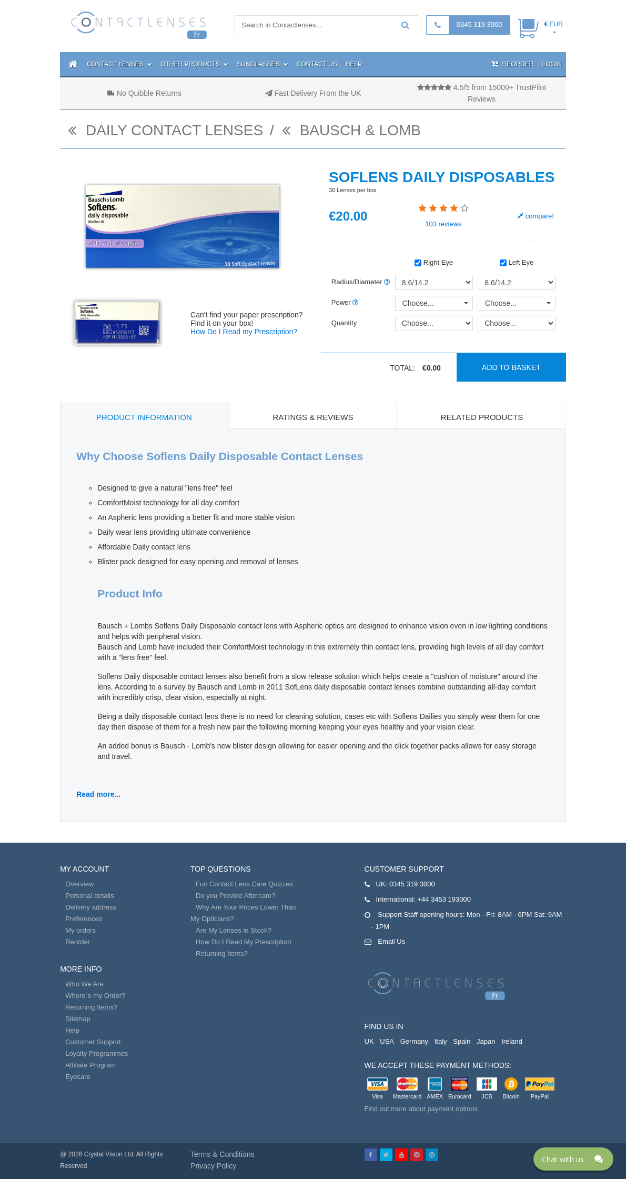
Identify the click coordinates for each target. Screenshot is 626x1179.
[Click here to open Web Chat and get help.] (573, 1159)
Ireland (511, 1041)
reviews (443, 224)
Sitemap (77, 1019)
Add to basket (511, 367)
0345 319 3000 (479, 24)
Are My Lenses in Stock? (233, 930)
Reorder (512, 64)
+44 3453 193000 (444, 899)
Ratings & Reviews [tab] (312, 417)
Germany (414, 1041)
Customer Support (93, 1042)
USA (387, 1041)
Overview (79, 884)
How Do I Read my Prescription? (243, 331)
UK (369, 1041)
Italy (441, 1041)
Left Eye (516, 262)
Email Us (391, 941)
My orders (80, 930)
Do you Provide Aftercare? (236, 896)
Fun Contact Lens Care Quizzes (244, 884)
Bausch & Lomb (351, 130)
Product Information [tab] (144, 417)
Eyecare (77, 1077)
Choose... (418, 303)
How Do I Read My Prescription (243, 942)
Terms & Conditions (222, 1154)
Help (354, 64)
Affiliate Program (90, 1065)
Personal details (89, 896)
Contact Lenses (119, 64)
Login (551, 64)
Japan (486, 1041)
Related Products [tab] (482, 417)
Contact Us (317, 64)
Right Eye (434, 262)
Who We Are (84, 984)
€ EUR (553, 24)
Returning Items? (91, 1007)
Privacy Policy (213, 1166)
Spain (461, 1041)
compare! (536, 216)
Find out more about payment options (421, 1109)
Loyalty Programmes (96, 1053)
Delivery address (90, 907)
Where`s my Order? (95, 996)
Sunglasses (262, 64)
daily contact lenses (165, 130)
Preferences (83, 919)
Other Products (194, 64)
